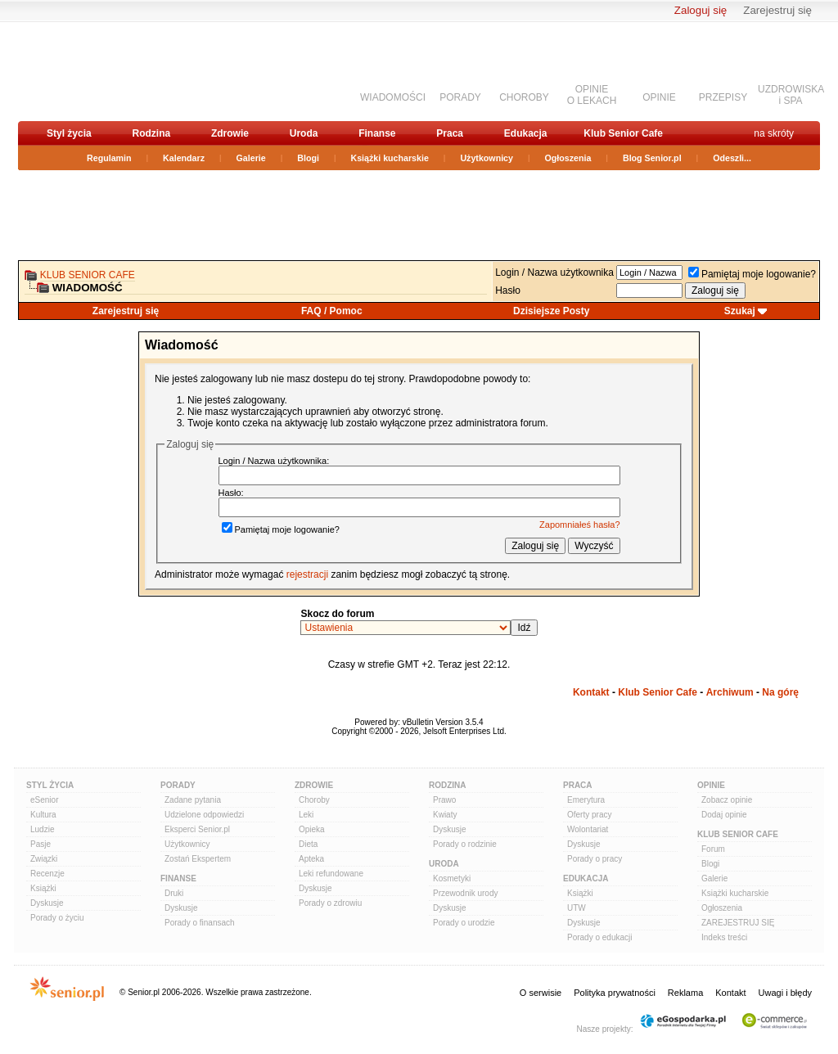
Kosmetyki (452, 878)
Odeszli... (732, 158)
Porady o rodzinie (465, 844)
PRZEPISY (723, 97)
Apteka (311, 858)
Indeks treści (724, 937)
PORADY (460, 97)
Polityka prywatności (615, 993)
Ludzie (42, 829)
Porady (178, 785)
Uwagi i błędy (785, 993)
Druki (173, 893)
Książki (43, 888)
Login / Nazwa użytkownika (554, 272)
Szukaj (739, 311)
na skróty (774, 133)
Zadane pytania (192, 799)
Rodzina (151, 133)
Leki (306, 814)
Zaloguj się (700, 10)
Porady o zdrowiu (330, 903)
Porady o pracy (594, 858)
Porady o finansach (199, 922)
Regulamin (109, 158)
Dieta (308, 844)
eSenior (44, 799)
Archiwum (730, 692)
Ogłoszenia (568, 158)
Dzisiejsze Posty (551, 311)
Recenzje (47, 873)
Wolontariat (587, 829)
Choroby (314, 799)
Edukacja (525, 133)
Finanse (376, 133)
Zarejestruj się (777, 10)
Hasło (507, 290)
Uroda (304, 133)
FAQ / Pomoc (332, 311)
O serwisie (540, 993)
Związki (43, 858)
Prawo (444, 799)
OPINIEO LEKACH (592, 94)
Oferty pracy (589, 814)
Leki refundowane (331, 873)
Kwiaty (445, 814)
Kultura (43, 814)
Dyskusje (47, 903)
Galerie (251, 158)
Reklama (685, 993)
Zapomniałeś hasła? (579, 524)
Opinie (711, 785)
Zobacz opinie (726, 799)
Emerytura (586, 799)
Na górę (780, 692)
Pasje (40, 844)
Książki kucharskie (389, 158)
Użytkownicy (486, 158)
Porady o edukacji (600, 937)
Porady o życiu (57, 917)
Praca (449, 133)
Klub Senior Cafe (623, 133)
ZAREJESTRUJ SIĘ (737, 922)
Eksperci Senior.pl (197, 829)
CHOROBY (524, 97)
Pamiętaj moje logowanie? (752, 274)
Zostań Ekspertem (197, 858)
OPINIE (659, 97)
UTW (576, 907)
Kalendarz (184, 158)
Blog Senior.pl (652, 158)
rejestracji (307, 574)
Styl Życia (50, 785)
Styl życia (69, 133)
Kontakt (591, 692)
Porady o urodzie (464, 922)
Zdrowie (230, 133)
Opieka (312, 829)
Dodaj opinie (724, 814)
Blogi (308, 158)
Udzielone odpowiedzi (204, 814)
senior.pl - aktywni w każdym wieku (104, 70)
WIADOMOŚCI (393, 97)
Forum (713, 849)
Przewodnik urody (465, 893)
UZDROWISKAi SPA (791, 94)
